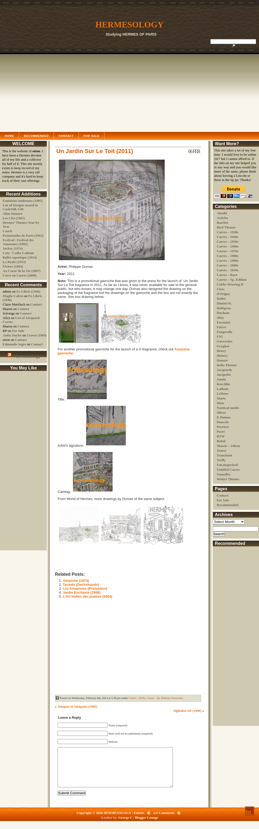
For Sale (92, 136)
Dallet (221, 299)
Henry (221, 351)
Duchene (223, 313)
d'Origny (223, 294)
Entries (139, 821)
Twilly (221, 460)
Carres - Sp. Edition (158, 697)
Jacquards (224, 370)
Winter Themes (228, 479)
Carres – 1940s (227, 237)
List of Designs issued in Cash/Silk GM (20, 207)
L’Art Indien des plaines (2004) (87, 596)
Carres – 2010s (227, 270)
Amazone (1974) (76, 581)
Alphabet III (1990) (187, 711)
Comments (167, 821)
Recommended (36, 136)
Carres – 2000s (227, 265)
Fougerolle (224, 332)
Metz (220, 403)
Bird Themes (226, 227)
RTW (221, 436)
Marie (221, 398)
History (222, 356)
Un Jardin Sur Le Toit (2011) (94, 151)
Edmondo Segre (14, 344)
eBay (220, 318)
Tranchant (224, 455)
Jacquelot (224, 375)
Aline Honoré (12, 214)
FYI (220, 337)
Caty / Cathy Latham (18, 253)
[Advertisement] (129, 92)
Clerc (221, 289)
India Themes (227, 365)
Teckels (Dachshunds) (81, 585)
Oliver (221, 412)
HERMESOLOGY (129, 24)
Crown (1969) (37, 335)
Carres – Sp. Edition (232, 280)
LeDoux (222, 394)
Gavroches (224, 341)
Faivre (221, 327)
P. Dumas (223, 417)
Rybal (221, 441)
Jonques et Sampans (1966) (78, 706)
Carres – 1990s (227, 261)
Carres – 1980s (227, 256)
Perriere (223, 427)
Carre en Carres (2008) (19, 275)
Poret (221, 431)
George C (125, 825)
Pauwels (223, 422)
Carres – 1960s (227, 246)
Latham (222, 389)
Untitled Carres (228, 469)
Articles (222, 218)
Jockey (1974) (13, 248)
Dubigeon (224, 308)
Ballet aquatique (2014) (20, 257)
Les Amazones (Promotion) (85, 588)
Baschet (222, 223)
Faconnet (223, 322)
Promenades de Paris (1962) (23, 235)
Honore (222, 360)
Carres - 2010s (137, 697)
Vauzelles (223, 474)
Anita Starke (12, 335)
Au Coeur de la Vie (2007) (21, 271)
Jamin (221, 379)
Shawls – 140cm (228, 446)
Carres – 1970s (227, 251)
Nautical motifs (228, 408)
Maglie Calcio (13, 296)
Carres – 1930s (227, 232)
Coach (7, 231)
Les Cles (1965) (14, 218)
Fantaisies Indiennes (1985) (23, 201)
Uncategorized (227, 465)
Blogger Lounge (146, 825)
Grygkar (223, 346)
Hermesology (27, 356)
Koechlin (223, 384)
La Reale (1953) (14, 262)
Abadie (222, 213)
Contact (66, 136)
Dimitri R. (224, 303)
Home (9, 136)
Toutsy (221, 450)
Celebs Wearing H (230, 284)
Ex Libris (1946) (28, 291)
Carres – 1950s (227, 242)
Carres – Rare (227, 275)
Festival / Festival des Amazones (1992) (18, 242)
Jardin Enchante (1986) (81, 592)
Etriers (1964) (13, 266)
